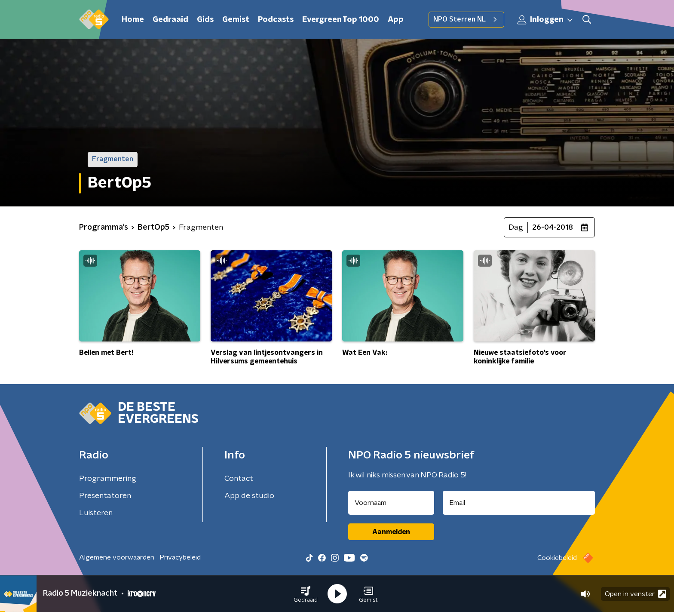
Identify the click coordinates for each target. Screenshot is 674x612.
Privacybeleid (180, 557)
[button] (305, 594)
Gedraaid (170, 20)
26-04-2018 (552, 227)
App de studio (249, 496)
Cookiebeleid (557, 557)
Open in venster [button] (635, 594)
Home (133, 20)
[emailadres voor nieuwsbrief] (519, 503)
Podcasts (276, 20)
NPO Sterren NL (466, 19)
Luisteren (96, 513)
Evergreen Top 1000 (340, 20)
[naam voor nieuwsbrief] (391, 503)
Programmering (107, 479)
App (396, 20)
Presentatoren (105, 496)
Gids (205, 20)
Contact (238, 479)
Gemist (235, 20)
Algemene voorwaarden (116, 557)
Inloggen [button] (545, 20)
